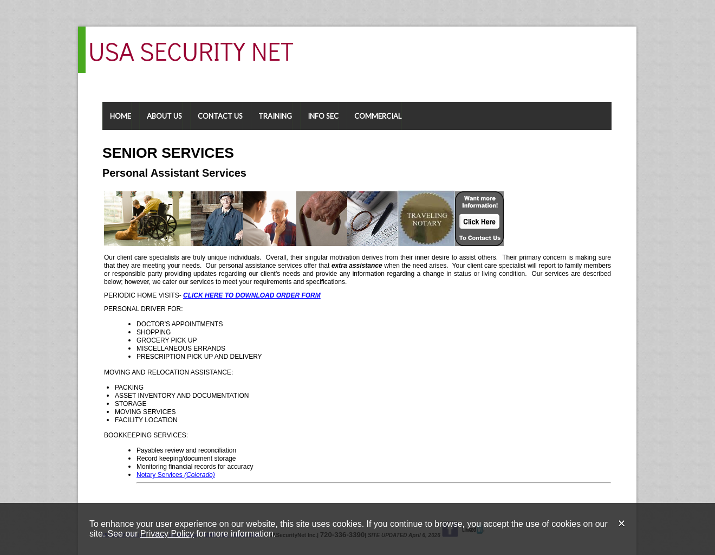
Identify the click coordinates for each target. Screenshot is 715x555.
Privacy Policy (167, 533)
